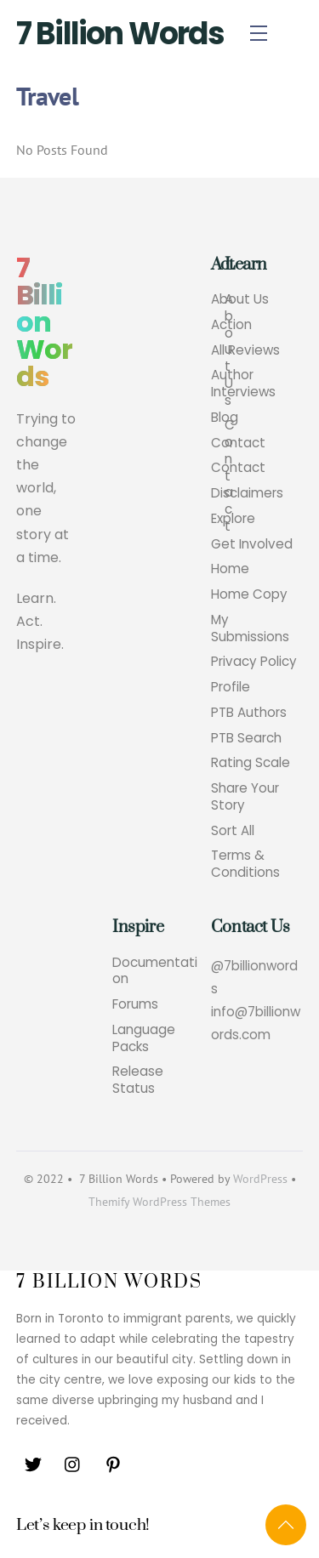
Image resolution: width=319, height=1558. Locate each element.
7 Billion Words (120, 33)
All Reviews (245, 350)
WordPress (260, 1178)
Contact (238, 443)
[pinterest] (113, 1463)
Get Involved (252, 544)
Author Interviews (243, 384)
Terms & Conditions (245, 864)
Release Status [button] (137, 1080)
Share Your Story (245, 797)
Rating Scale (250, 762)
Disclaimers (247, 493)
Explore (233, 518)
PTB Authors (249, 712)
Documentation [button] (154, 971)
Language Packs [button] (143, 1038)
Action (231, 324)
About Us (240, 299)
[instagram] (73, 1463)
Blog (224, 417)
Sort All (232, 830)
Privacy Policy (254, 661)
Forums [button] (135, 1004)
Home (230, 568)
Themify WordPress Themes (159, 1201)
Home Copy (249, 594)
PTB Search (246, 738)
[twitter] (33, 1463)
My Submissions (250, 628)
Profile (230, 687)
